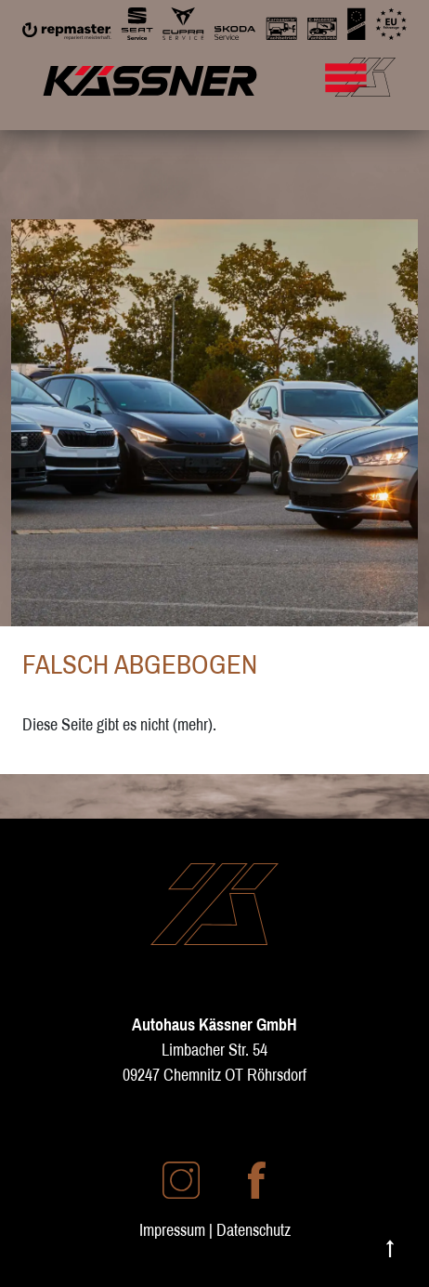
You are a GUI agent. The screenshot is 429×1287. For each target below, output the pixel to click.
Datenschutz (253, 1229)
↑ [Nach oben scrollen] (390, 1246)
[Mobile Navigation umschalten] (381, 68)
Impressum (172, 1229)
